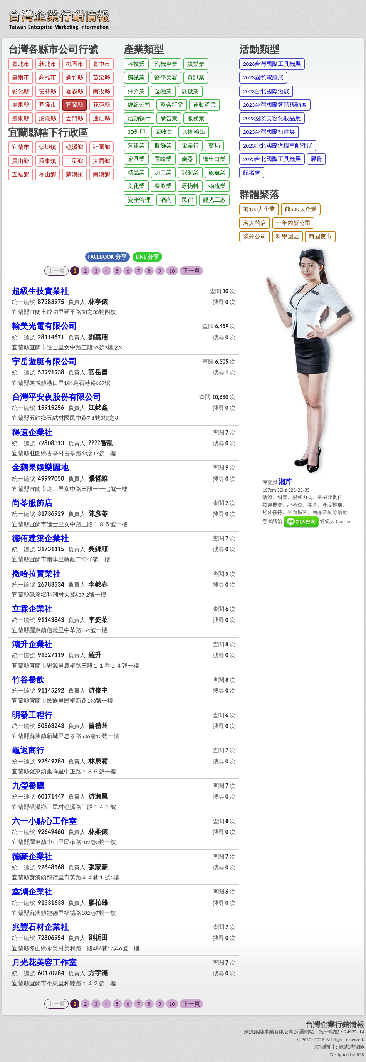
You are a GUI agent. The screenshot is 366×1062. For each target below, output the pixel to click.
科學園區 (287, 236)
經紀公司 (139, 104)
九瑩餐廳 (28, 786)
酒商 (166, 199)
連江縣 (101, 118)
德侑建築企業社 (40, 539)
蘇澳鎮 (74, 174)
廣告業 (169, 118)
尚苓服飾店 (32, 503)
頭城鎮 (47, 147)
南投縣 (101, 91)
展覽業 (190, 91)
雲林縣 (47, 91)
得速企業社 (32, 433)
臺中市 (101, 63)
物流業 (217, 186)
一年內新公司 (293, 223)
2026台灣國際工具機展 (272, 63)
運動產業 (204, 104)
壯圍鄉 (101, 147)
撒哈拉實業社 (36, 574)
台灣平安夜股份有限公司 (56, 397)
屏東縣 (20, 104)
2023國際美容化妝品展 (272, 118)
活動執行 (139, 118)
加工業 (163, 172)
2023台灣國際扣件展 (269, 131)
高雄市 (47, 77)
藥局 (214, 145)
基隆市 (47, 104)
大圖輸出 (193, 131)
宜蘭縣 (74, 104)
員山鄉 (20, 161)
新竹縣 (74, 77)
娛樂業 (196, 63)
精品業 (136, 172)
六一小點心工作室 (44, 821)
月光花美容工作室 (44, 963)
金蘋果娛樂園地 (40, 468)
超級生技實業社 (40, 291)
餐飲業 (163, 186)
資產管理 (139, 199)
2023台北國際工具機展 (272, 159)
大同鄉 (101, 161)
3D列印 (137, 131)
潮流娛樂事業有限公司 (269, 1032)
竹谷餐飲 (28, 680)
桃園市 (74, 63)
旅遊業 (217, 172)
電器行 (190, 145)
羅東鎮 (47, 161)
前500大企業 (301, 209)
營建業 (136, 145)
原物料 (190, 186)
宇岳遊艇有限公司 (44, 362)
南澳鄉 (101, 174)
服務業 (196, 118)
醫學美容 (166, 77)
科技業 (136, 63)
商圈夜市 (320, 236)
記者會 (251, 172)
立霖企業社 (32, 609)
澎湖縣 (47, 118)
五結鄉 (20, 174)
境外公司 (254, 236)
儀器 (187, 159)
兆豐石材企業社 (40, 927)
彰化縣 (20, 91)
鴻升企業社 (32, 644)
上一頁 (56, 270)
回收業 (164, 131)
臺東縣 (20, 118)
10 (172, 270)
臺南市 (20, 77)
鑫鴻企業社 (32, 892)
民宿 (187, 199)
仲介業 (136, 91)
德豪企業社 (32, 857)
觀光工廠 (214, 199)
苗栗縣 (101, 77)
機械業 (136, 77)
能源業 (190, 172)
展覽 (316, 159)
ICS (360, 1054)
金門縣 (74, 118)
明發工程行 (32, 715)
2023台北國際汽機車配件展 (277, 145)
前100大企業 (259, 209)
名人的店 (254, 223)
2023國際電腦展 (263, 77)
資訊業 (196, 77)
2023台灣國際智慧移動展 (275, 104)
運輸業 (163, 159)
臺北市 (20, 63)
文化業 (136, 186)
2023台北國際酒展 (266, 91)
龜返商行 (28, 750)
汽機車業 (166, 63)
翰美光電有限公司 (44, 326)
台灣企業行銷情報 (335, 1024)
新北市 (47, 63)
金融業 (163, 91)
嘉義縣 (74, 91)
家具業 (136, 159)
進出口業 (214, 159)
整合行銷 (171, 104)
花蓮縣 (101, 104)
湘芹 (285, 482)
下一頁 (191, 270)
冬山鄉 (47, 174)
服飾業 (163, 145)
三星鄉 (74, 161)
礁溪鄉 (74, 147)
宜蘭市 (20, 147)
